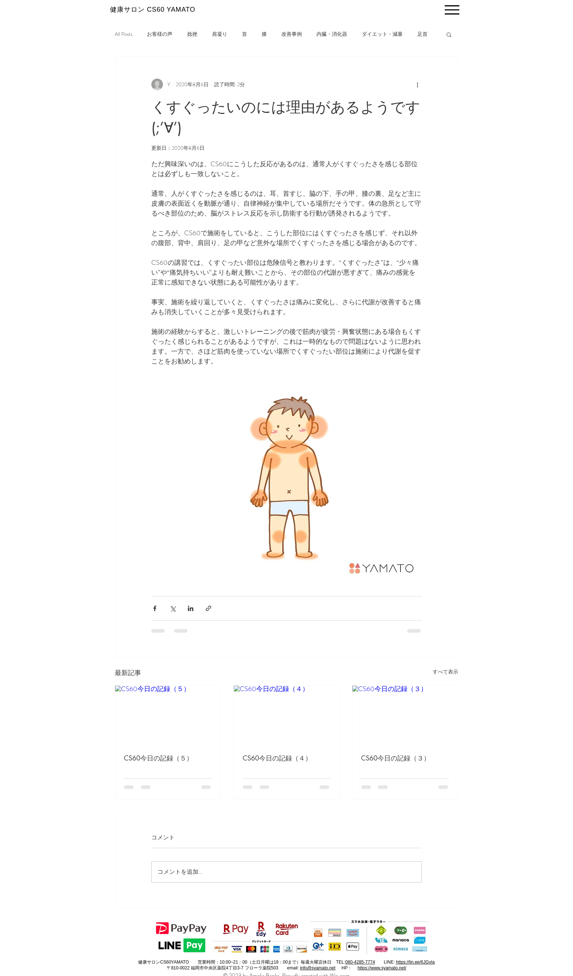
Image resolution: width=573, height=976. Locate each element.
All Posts (123, 34)
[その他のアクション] (417, 84)
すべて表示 (445, 671)
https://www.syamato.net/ (381, 968)
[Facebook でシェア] (154, 608)
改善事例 (291, 34)
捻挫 (192, 34)
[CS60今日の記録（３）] (405, 715)
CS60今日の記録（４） (277, 758)
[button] (448, 34)
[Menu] (452, 10)
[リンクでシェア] (208, 608)
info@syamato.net (317, 968)
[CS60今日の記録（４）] (286, 715)
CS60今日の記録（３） (395, 758)
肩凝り (219, 34)
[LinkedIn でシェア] (190, 608)
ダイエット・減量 (382, 34)
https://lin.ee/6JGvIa (415, 962)
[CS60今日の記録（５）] (168, 715)
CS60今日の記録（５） (158, 758)
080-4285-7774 (360, 962)
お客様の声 (159, 34)
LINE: (390, 962)
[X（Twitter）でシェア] (172, 608)
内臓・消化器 (331, 34)
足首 (422, 34)
